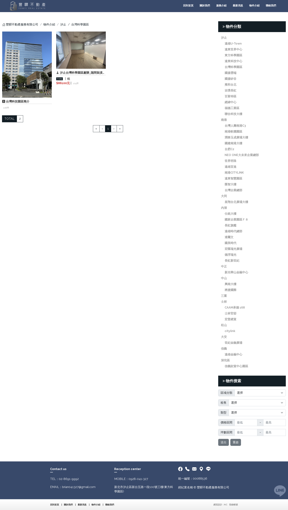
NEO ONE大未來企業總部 (242, 155)
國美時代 (230, 243)
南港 (224, 120)
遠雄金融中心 (233, 354)
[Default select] (260, 392)
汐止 (63, 24)
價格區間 (226, 422)
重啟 (236, 442)
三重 (224, 296)
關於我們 (205, 5)
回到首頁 (188, 5)
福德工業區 (232, 108)
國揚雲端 (230, 73)
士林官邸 (230, 313)
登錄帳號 (233, 504)
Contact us (58, 469)
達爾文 (229, 237)
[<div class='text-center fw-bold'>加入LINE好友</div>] (208, 469)
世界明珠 (230, 161)
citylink (230, 331)
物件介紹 (254, 5)
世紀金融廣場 (233, 342)
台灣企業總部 (233, 190)
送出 (223, 442)
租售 (223, 402)
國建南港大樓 (233, 143)
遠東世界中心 (233, 49)
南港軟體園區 (233, 131)
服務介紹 (221, 5)
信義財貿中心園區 (236, 366)
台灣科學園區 (233, 67)
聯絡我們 (271, 5)
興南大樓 (230, 284)
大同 (224, 196)
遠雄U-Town (233, 43)
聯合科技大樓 (233, 114)
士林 (224, 301)
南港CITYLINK (234, 172)
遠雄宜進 (230, 166)
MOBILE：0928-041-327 (131, 479)
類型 (223, 412)
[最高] (274, 422)
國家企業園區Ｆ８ (236, 219)
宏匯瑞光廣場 (233, 249)
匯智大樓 (230, 184)
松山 (224, 325)
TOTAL (9, 118)
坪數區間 (226, 432)
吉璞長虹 (230, 90)
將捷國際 (230, 290)
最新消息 (238, 5)
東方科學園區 (233, 55)
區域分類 (226, 393)
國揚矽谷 (230, 78)
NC (225, 504)
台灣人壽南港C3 (235, 125)
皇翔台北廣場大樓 (236, 202)
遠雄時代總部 (233, 231)
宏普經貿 (230, 319)
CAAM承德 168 (235, 307)
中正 (224, 266)
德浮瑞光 (230, 254)
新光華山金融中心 (236, 272)
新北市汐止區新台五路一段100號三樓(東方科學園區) (143, 489)
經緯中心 (230, 102)
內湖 (224, 208)
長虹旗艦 (230, 225)
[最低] (246, 422)
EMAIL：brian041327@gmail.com (73, 487)
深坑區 (225, 360)
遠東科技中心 (233, 61)
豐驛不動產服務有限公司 (22, 24)
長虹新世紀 (232, 260)
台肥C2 (229, 149)
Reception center (127, 469)
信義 (224, 348)
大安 (224, 337)
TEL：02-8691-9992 (64, 479)
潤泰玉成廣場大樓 (236, 137)
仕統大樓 (230, 213)
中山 (224, 278)
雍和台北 (230, 84)
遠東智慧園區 (233, 178)
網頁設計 (217, 504)
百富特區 (230, 96)
